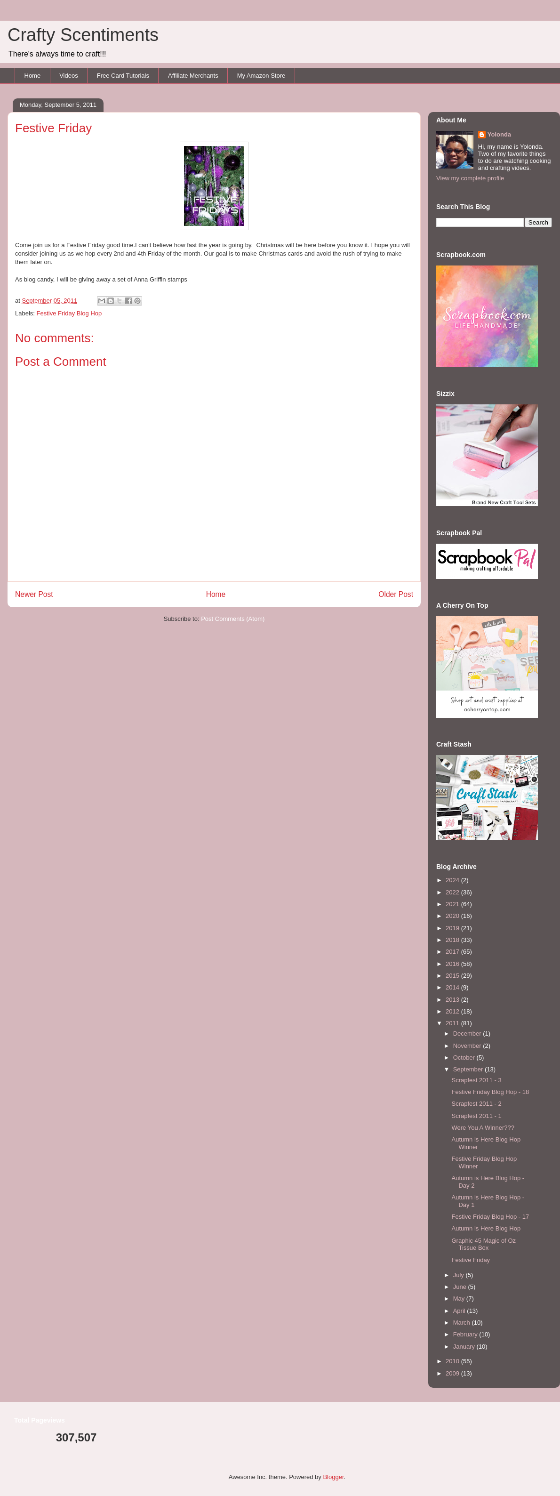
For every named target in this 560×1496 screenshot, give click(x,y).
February (466, 1334)
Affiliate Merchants (193, 75)
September (469, 1069)
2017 (453, 951)
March (462, 1322)
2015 (453, 975)
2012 (453, 1011)
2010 (453, 1361)
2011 (453, 1023)
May (459, 1298)
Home (32, 75)
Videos (68, 75)
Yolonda (499, 134)
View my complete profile (470, 178)
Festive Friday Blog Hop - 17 (490, 1216)
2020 (453, 915)
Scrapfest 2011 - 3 (476, 1080)
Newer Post (34, 594)
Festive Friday (470, 1259)
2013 (453, 999)
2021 (453, 904)
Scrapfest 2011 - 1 (476, 1115)
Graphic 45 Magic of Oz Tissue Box (483, 1244)
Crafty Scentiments (83, 35)
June (460, 1286)
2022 (453, 892)
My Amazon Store (261, 75)
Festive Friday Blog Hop (69, 313)
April (460, 1310)
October (465, 1057)
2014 (453, 987)
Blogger (333, 1476)
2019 (453, 928)
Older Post (395, 594)
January (465, 1346)
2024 (453, 880)
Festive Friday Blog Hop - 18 (490, 1091)
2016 (453, 963)
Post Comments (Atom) (232, 618)
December (468, 1033)
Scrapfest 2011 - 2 (476, 1103)
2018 (453, 939)
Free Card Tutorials (123, 75)
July (459, 1275)
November (468, 1045)
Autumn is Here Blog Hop (485, 1228)
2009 (453, 1373)
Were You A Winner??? (482, 1127)
